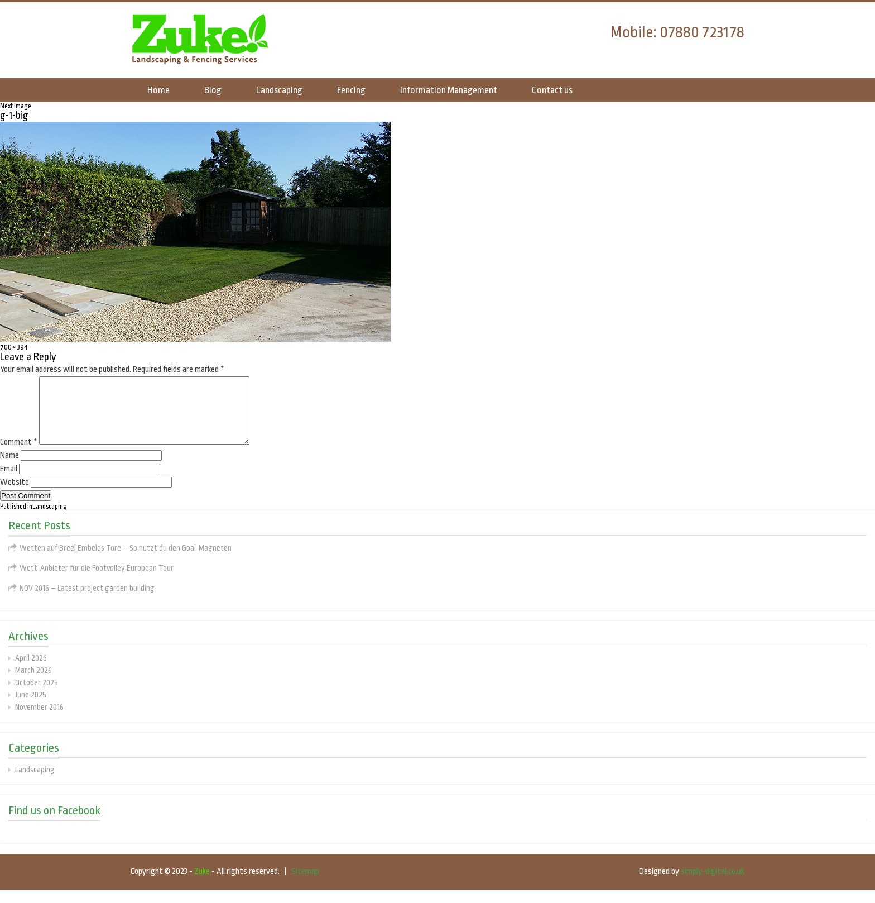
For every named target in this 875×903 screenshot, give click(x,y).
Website (14, 495)
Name (9, 469)
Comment (18, 455)
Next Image (15, 106)
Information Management (448, 90)
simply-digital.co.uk (712, 885)
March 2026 (33, 683)
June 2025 (30, 708)
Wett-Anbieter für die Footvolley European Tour (97, 581)
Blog (213, 90)
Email (8, 482)
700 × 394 (13, 347)
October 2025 (36, 695)
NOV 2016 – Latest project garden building (87, 601)
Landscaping (279, 90)
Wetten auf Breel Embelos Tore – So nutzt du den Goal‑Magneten (126, 561)
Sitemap (305, 885)
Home (158, 90)
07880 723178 (702, 32)
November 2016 (39, 720)
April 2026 (31, 671)
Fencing (351, 90)
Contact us (552, 90)
